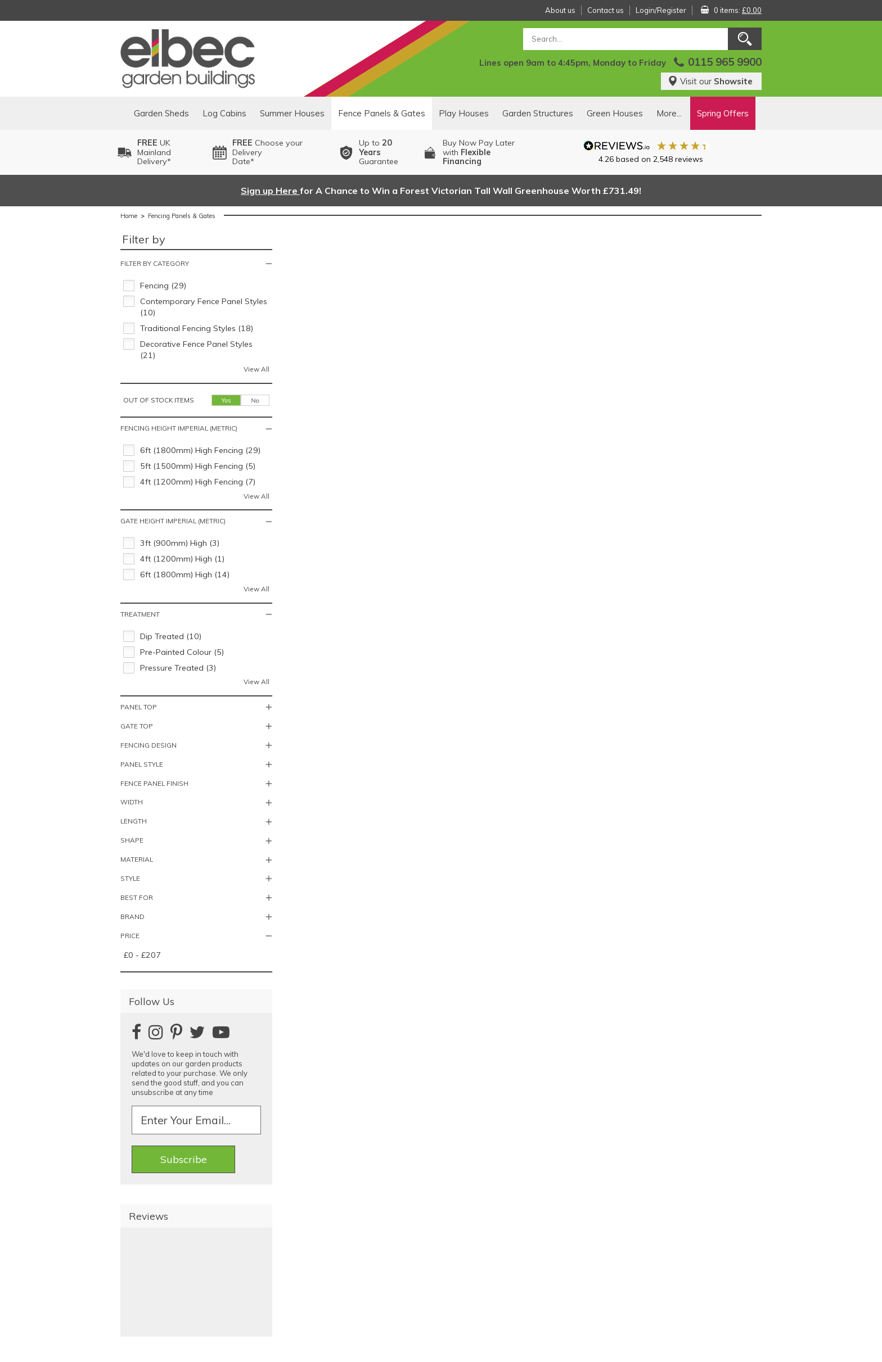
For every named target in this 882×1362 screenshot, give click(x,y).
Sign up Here (270, 190)
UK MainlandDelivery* (154, 152)
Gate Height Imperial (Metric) (173, 521)
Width (131, 802)
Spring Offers (723, 113)
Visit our (710, 81)
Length (133, 821)
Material (136, 859)
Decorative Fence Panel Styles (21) (196, 349)
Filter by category (154, 263)
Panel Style (141, 764)
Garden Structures (537, 113)
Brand (132, 916)
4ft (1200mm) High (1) (182, 559)
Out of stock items (158, 400)
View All (256, 369)
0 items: (738, 10)
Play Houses (464, 113)
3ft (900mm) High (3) (179, 543)
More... (669, 113)
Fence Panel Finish (154, 783)
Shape (131, 840)
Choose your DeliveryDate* (267, 152)
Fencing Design (148, 745)
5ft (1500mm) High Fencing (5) (197, 466)
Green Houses (615, 113)
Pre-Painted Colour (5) (182, 652)
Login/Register (661, 10)
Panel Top (138, 707)
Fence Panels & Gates (381, 113)
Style (130, 878)
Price (130, 935)
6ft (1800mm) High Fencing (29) (200, 450)
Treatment (140, 614)
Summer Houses (292, 113)
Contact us (605, 10)
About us (560, 10)
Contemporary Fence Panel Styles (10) (203, 307)
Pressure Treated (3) (178, 668)
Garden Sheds (161, 113)
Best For (136, 897)
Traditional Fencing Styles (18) (196, 328)
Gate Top (136, 726)
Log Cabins (224, 113)
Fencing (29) (163, 285)
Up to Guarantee (378, 152)
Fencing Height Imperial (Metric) (178, 428)
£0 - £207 (142, 955)
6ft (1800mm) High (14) (185, 574)
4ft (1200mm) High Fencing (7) (197, 482)
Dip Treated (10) (170, 636)
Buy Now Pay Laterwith (479, 152)
